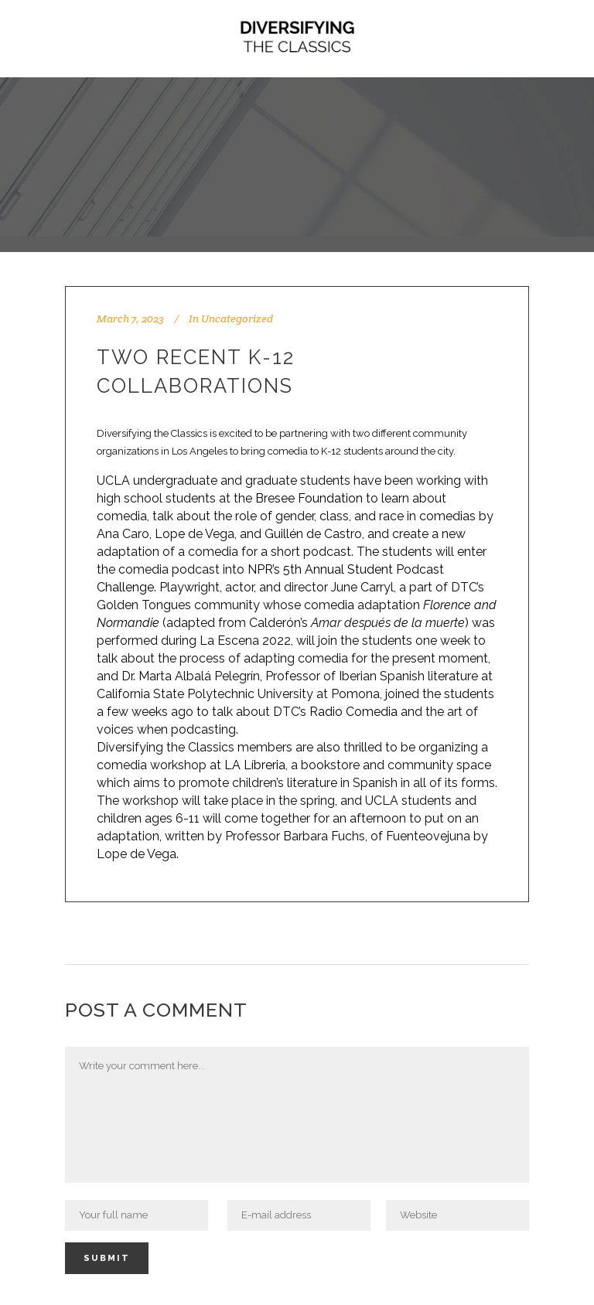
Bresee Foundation (309, 498)
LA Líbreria (254, 765)
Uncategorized (237, 318)
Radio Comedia (352, 711)
